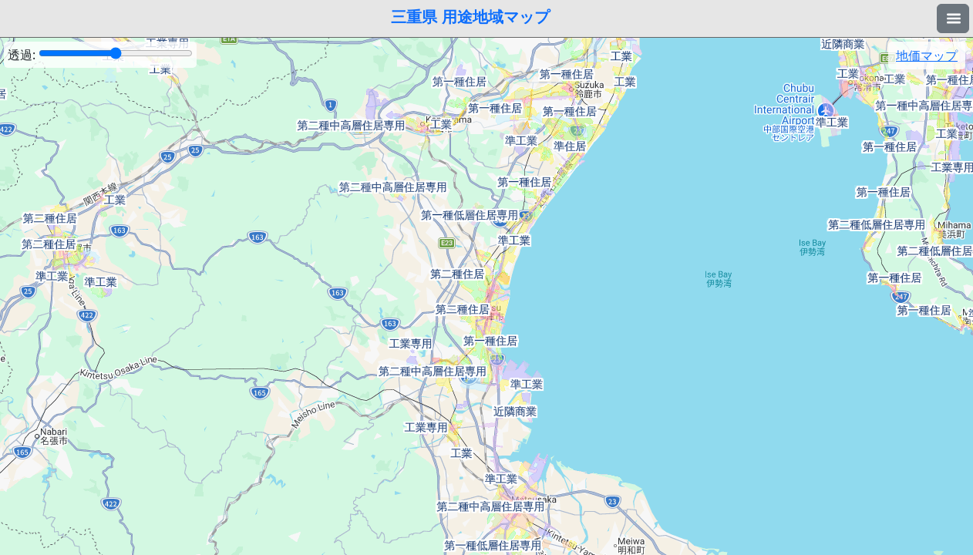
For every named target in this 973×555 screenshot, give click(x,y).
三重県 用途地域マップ (470, 16)
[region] (486, 296)
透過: (100, 54)
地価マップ (927, 55)
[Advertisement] (486, 515)
